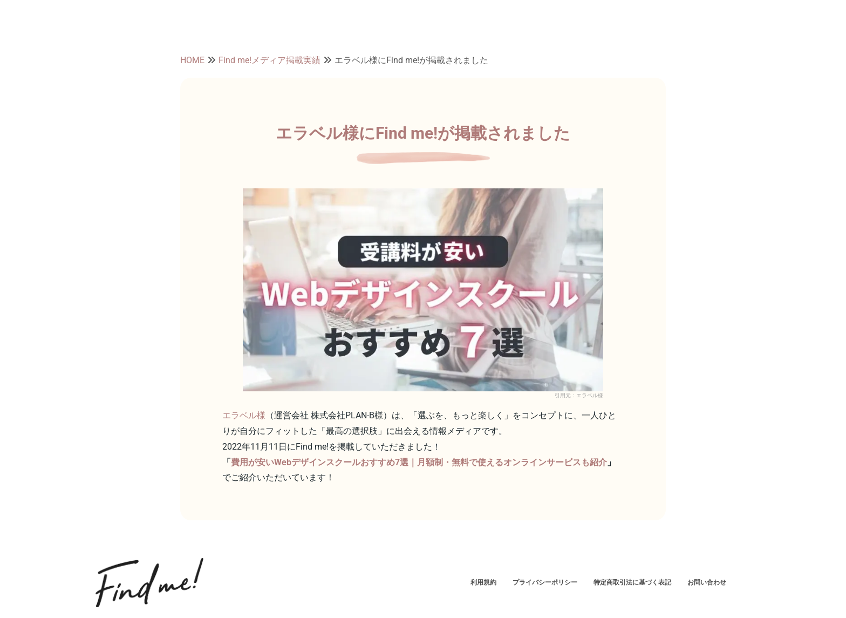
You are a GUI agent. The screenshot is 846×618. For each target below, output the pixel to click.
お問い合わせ (706, 582)
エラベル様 (243, 415)
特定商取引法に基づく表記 (632, 582)
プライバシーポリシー (545, 582)
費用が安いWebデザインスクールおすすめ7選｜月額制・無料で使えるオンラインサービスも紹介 (419, 462)
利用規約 (483, 582)
